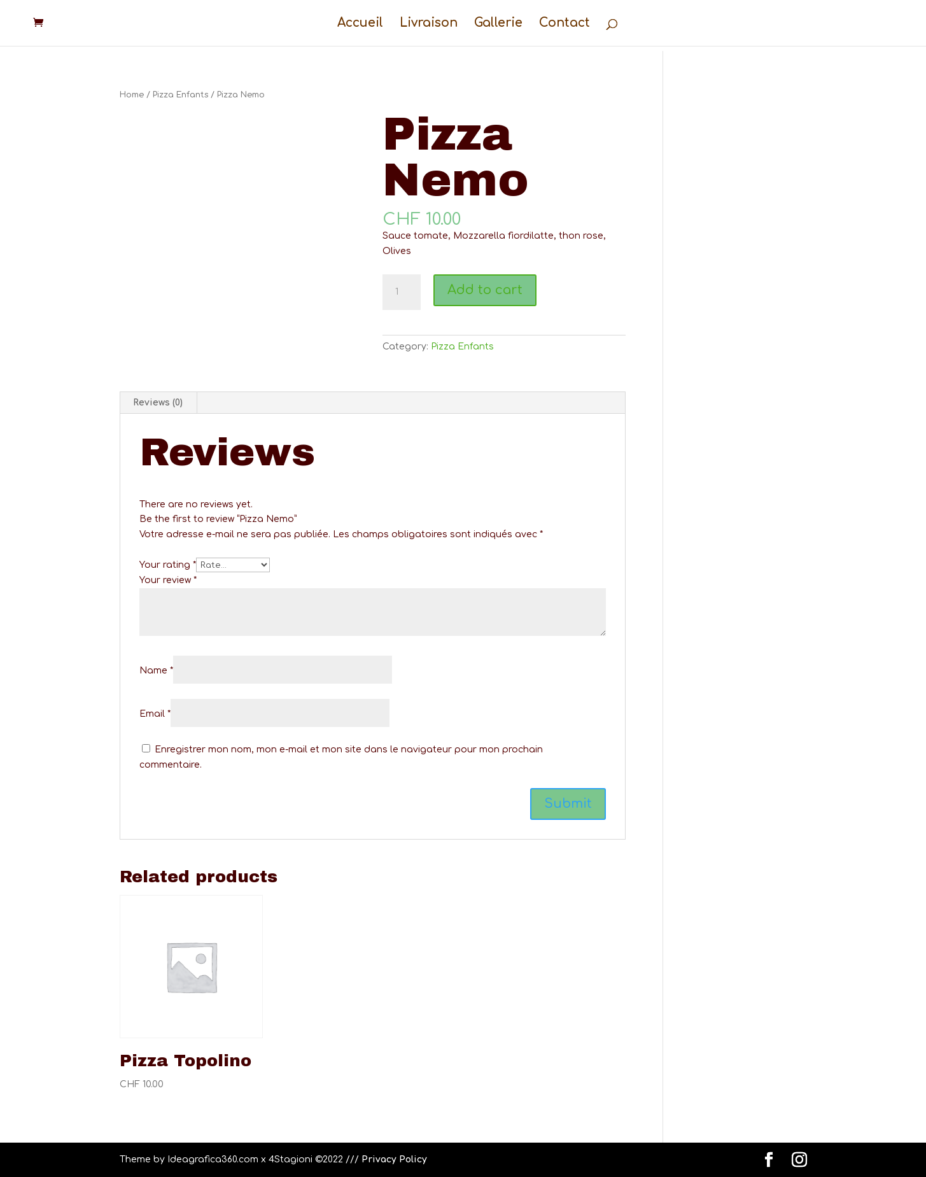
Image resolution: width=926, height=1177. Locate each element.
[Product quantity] (401, 292)
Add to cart (485, 290)
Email (155, 714)
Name (156, 670)
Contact (564, 23)
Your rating (167, 565)
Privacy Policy (394, 1159)
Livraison (429, 23)
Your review (168, 580)
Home (132, 94)
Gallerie (498, 23)
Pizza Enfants (180, 94)
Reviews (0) (158, 402)
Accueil (360, 23)
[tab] (158, 403)
